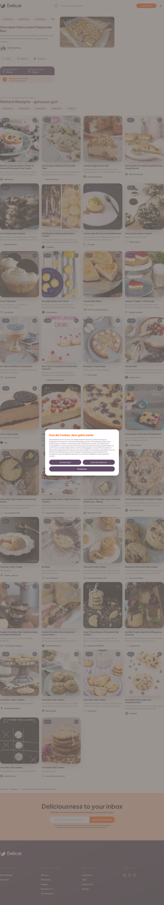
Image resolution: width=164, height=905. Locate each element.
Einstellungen (65, 462)
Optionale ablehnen (98, 462)
